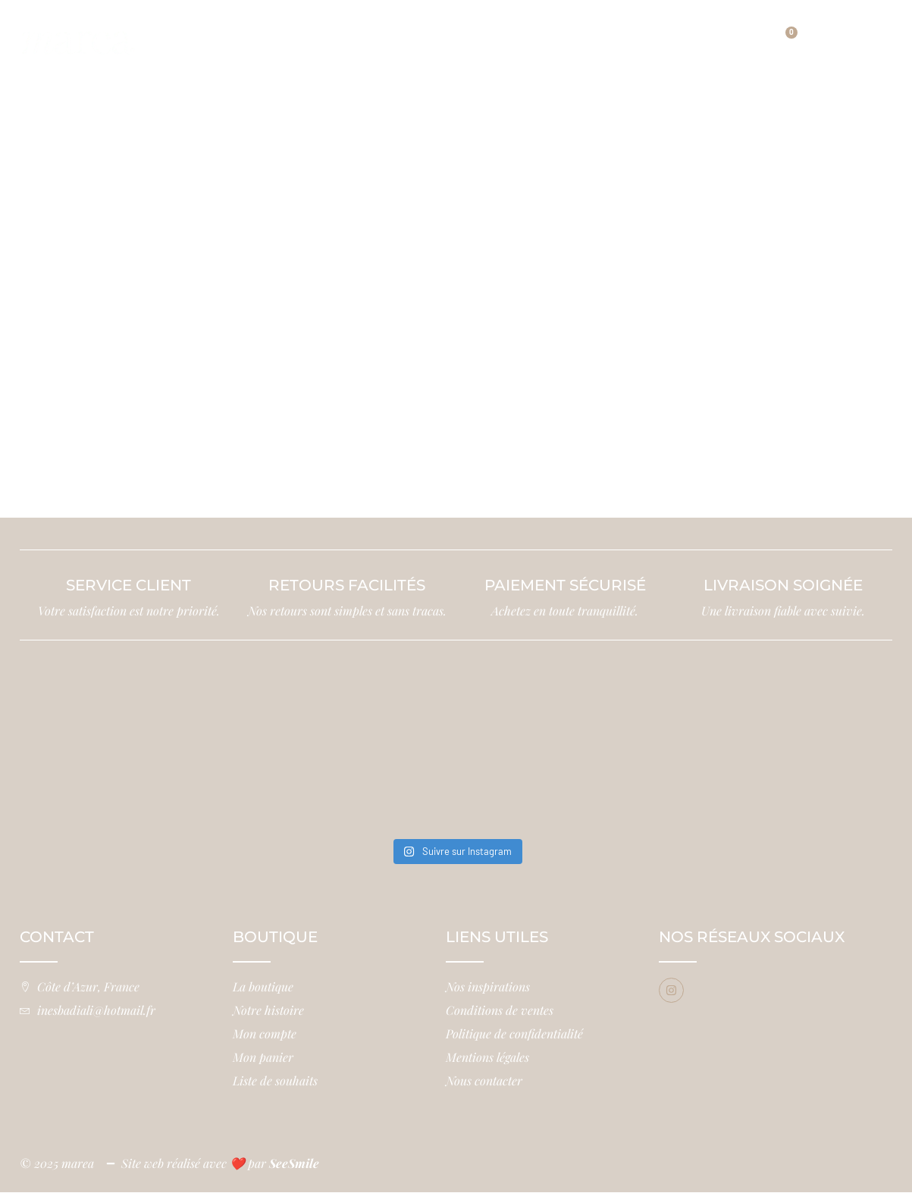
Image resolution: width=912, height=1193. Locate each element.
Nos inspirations (633, 31)
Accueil (223, 31)
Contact (465, 54)
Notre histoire (466, 31)
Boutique (330, 31)
